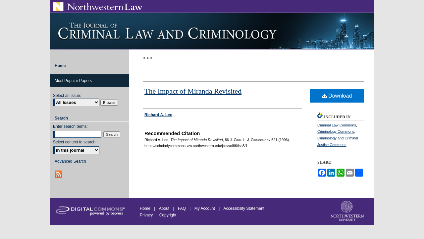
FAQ (182, 208)
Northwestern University (347, 211)
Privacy (147, 215)
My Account (204, 208)
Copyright (167, 215)
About (164, 208)
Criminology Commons (335, 131)
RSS (59, 174)
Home (145, 208)
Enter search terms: (70, 126)
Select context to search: (74, 142)
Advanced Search (70, 161)
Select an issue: (67, 95)
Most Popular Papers (73, 80)
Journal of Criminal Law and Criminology (212, 31)
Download (337, 96)
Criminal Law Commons (336, 125)
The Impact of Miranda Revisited (192, 91)
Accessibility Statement (244, 208)
